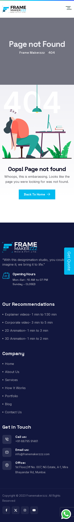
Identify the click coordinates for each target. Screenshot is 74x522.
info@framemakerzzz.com (32, 454)
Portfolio (11, 396)
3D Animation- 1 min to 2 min (26, 339)
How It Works (15, 388)
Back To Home (37, 194)
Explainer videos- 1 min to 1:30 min (31, 314)
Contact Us (13, 412)
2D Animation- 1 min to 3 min (26, 330)
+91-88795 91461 (26, 441)
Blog (8, 404)
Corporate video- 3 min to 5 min (29, 322)
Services (11, 380)
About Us (12, 372)
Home (9, 364)
